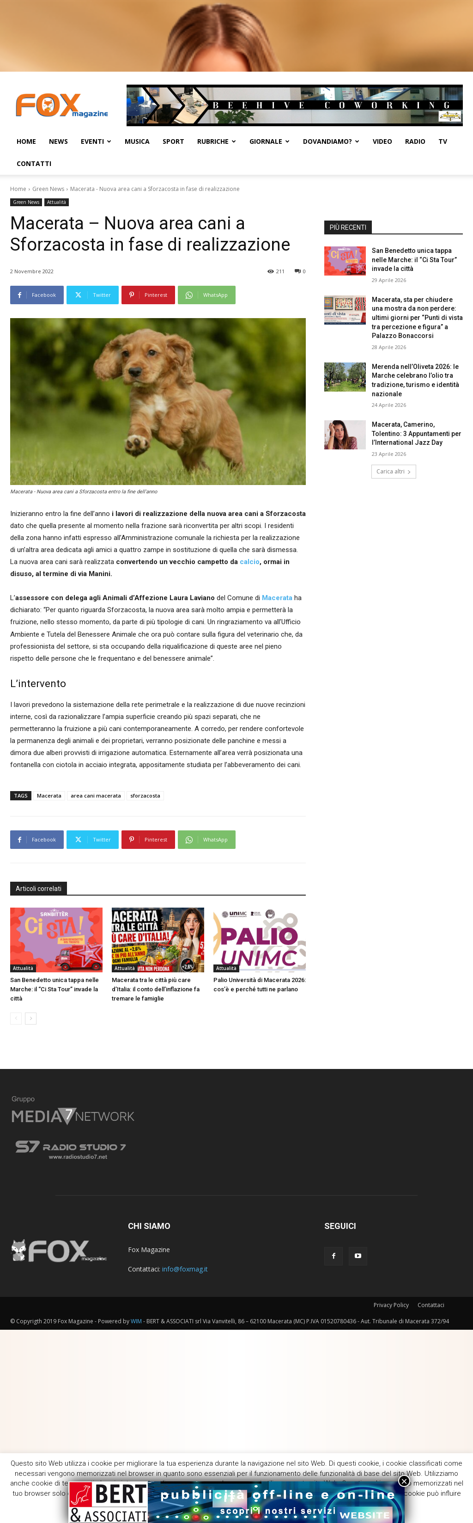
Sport (173, 141)
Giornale (269, 141)
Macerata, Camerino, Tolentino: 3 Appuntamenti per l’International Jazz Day (416, 433)
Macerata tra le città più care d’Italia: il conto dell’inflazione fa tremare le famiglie (156, 989)
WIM (136, 1321)
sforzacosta (145, 795)
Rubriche (216, 141)
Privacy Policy (391, 1305)
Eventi (96, 141)
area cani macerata (96, 795)
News (58, 141)
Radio (415, 141)
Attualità (56, 202)
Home (26, 141)
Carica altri (393, 471)
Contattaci (431, 1305)
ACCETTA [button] (311, 1508)
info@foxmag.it (185, 1269)
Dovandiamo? (331, 141)
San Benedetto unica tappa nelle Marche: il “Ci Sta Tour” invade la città (54, 989)
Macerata (49, 795)
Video (382, 141)
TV (442, 141)
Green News (48, 189)
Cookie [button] (271, 1508)
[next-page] (30, 1019)
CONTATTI (34, 163)
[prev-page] (16, 1019)
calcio (250, 562)
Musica (137, 141)
